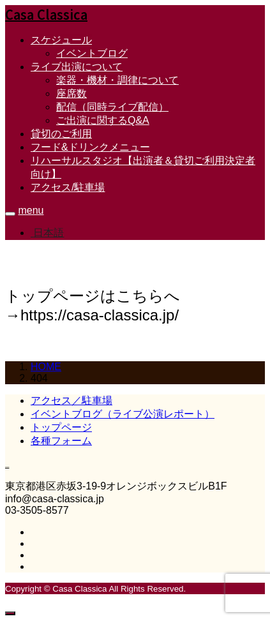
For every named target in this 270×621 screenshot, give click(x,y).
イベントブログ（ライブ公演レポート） (122, 413)
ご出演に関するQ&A (102, 120)
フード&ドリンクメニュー (90, 147)
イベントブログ (92, 53)
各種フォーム (61, 440)
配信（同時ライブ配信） (112, 106)
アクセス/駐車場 (68, 187)
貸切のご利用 (61, 133)
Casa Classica (46, 14)
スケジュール (61, 39)
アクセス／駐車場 (71, 400)
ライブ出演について (77, 66)
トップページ (61, 427)
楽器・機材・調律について (117, 80)
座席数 (71, 93)
